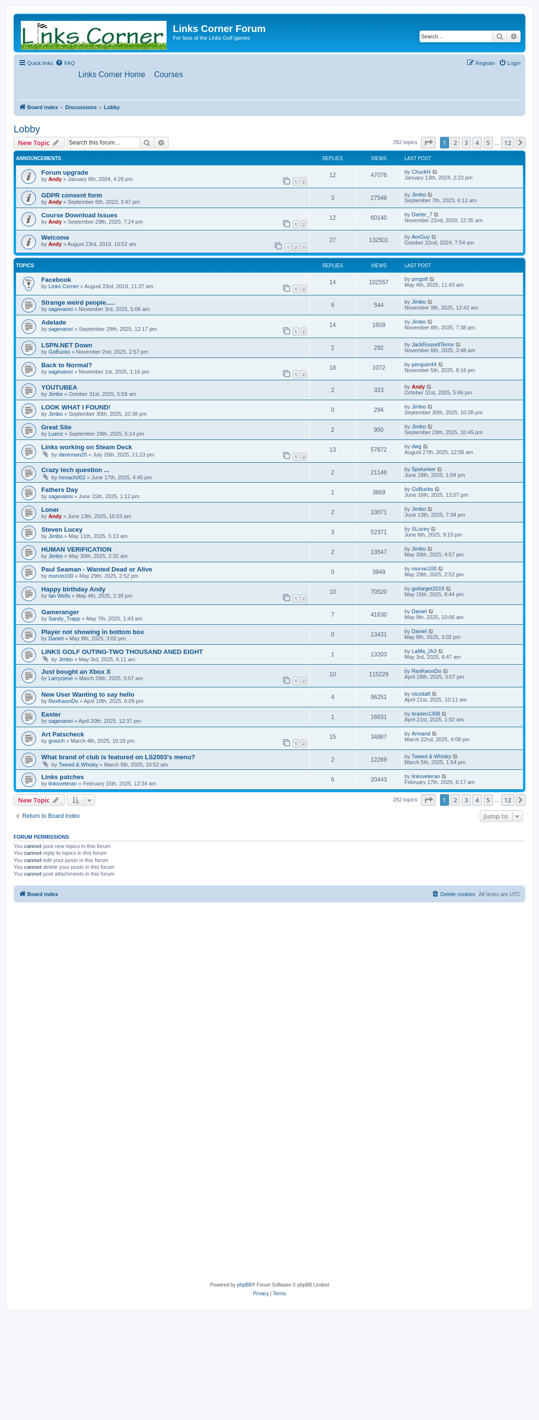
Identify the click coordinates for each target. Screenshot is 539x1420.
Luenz (56, 434)
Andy (55, 179)
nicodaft (421, 694)
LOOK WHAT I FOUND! (76, 407)
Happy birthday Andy (73, 589)
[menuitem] (65, 63)
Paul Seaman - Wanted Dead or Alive (96, 569)
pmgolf (420, 279)
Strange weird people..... (78, 303)
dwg (416, 447)
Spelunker (424, 470)
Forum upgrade (64, 173)
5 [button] (488, 142)
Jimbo (419, 194)
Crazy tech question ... (75, 470)
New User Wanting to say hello (88, 695)
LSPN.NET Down (66, 345)
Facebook (56, 280)
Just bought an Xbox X (76, 672)
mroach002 (72, 478)
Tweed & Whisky (78, 764)
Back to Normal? (66, 365)
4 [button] (477, 142)
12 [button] (507, 142)
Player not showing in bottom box (92, 632)
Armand (421, 734)
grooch (57, 741)
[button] (428, 142)
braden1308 (426, 714)
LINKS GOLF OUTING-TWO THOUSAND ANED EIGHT (122, 652)
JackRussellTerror (433, 345)
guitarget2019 (428, 589)
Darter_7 (422, 214)
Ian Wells (59, 596)
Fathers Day (59, 490)
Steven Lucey (62, 530)
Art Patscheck (62, 734)
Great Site (56, 427)
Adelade (53, 322)
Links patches (62, 777)
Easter (51, 714)
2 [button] (455, 142)
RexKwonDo (426, 671)
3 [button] (466, 142)
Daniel (419, 612)
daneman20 (73, 455)
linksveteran (63, 783)
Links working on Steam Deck (86, 447)
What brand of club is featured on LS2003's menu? (118, 757)
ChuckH (421, 172)
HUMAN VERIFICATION (76, 550)
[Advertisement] (91, 999)
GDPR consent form (71, 195)
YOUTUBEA (59, 388)
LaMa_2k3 (424, 651)
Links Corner (64, 287)
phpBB (244, 1285)
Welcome (55, 238)
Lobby (27, 129)
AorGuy (421, 237)
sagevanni (61, 309)
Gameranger (60, 612)
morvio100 (61, 576)
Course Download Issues (79, 215)
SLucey (421, 529)
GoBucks (59, 352)
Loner (50, 510)
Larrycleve (61, 679)
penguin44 (424, 365)
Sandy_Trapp (65, 619)
